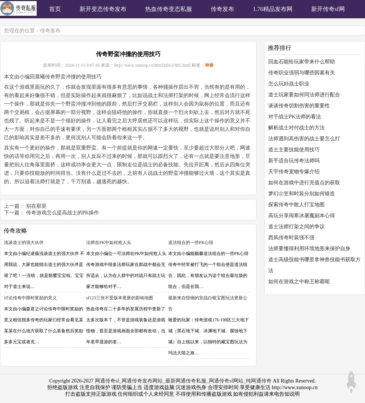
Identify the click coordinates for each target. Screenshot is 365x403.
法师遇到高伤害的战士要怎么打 (304, 138)
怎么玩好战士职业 (288, 83)
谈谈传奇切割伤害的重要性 (299, 105)
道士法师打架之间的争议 (296, 226)
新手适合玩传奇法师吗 (294, 160)
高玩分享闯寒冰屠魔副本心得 (301, 215)
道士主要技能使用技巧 (294, 149)
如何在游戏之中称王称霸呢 (299, 281)
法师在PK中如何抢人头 (108, 242)
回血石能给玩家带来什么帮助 (301, 61)
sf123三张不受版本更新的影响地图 (119, 297)
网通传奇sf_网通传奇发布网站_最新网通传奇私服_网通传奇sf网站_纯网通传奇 (183, 381)
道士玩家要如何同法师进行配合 (304, 94)
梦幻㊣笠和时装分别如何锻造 (301, 193)
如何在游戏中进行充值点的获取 (304, 182)
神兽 (209, 65)
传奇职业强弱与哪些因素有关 (301, 72)
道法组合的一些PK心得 (190, 242)
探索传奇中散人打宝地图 (296, 204)
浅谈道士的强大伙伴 (24, 242)
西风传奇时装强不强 (291, 237)
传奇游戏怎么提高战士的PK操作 (62, 212)
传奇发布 (50, 30)
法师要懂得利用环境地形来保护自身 (309, 248)
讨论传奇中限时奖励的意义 (30, 297)
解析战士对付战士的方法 (296, 127)
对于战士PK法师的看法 (294, 116)
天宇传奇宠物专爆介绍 (294, 171)
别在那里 (36, 206)
